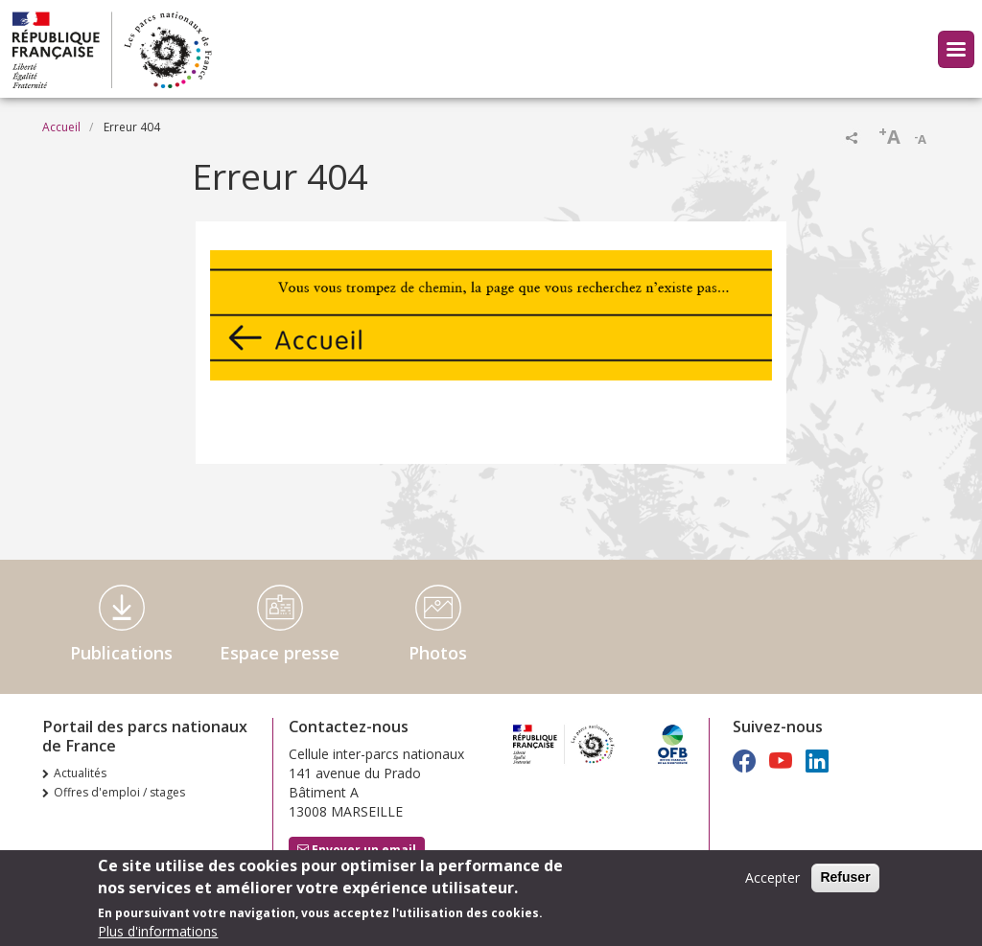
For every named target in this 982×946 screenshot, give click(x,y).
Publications (121, 652)
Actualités (80, 773)
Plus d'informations (158, 936)
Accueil (61, 127)
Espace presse (279, 652)
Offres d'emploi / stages (119, 792)
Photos (438, 652)
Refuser (845, 881)
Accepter (772, 882)
